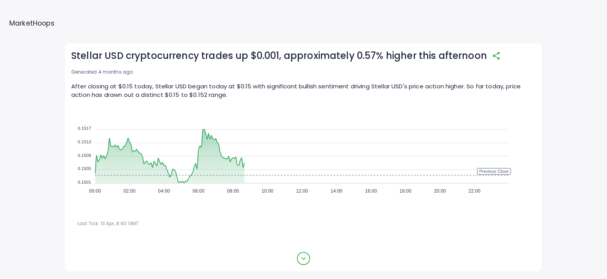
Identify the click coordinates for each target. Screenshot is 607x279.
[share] (496, 55)
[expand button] (303, 258)
